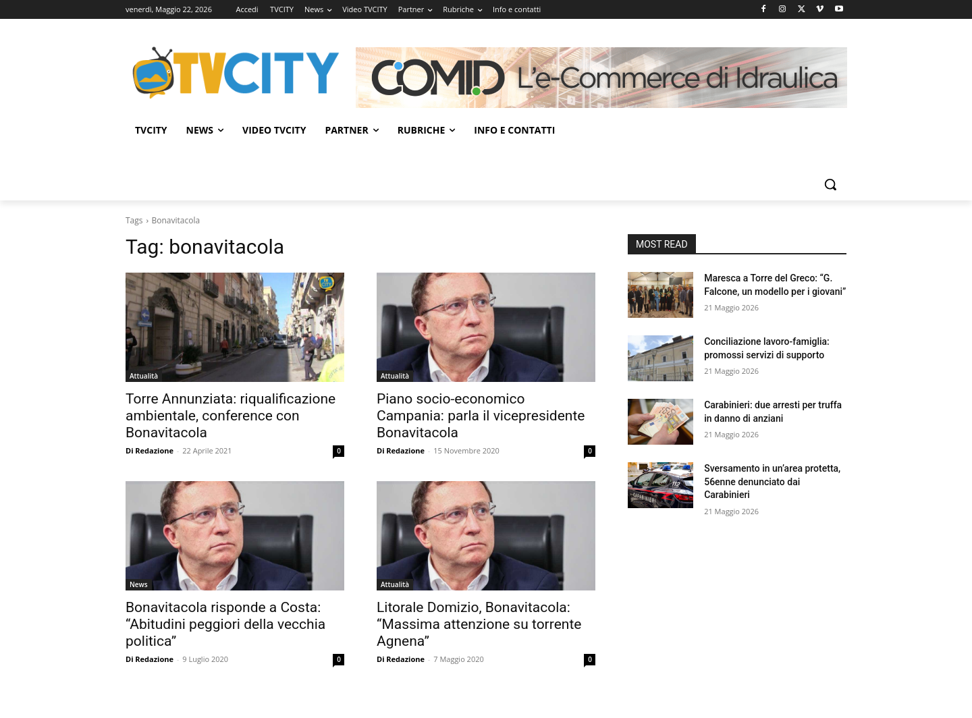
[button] (830, 184)
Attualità (144, 376)
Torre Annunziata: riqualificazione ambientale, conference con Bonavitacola (230, 416)
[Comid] (601, 77)
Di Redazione (149, 450)
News (139, 584)
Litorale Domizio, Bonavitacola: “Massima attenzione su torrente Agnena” (479, 624)
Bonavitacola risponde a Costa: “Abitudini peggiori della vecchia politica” (225, 624)
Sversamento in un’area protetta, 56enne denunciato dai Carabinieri (772, 481)
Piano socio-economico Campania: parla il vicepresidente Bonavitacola (481, 416)
